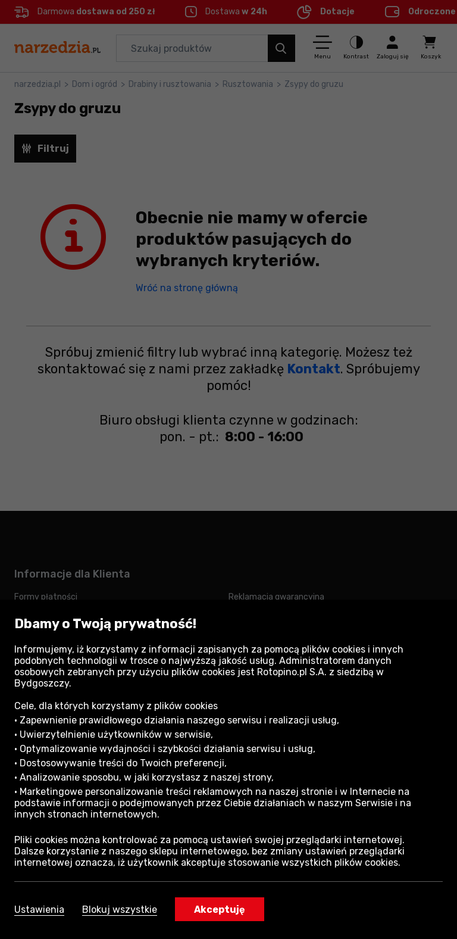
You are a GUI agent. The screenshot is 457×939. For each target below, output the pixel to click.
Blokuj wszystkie (119, 909)
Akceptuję (219, 909)
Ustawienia (39, 909)
